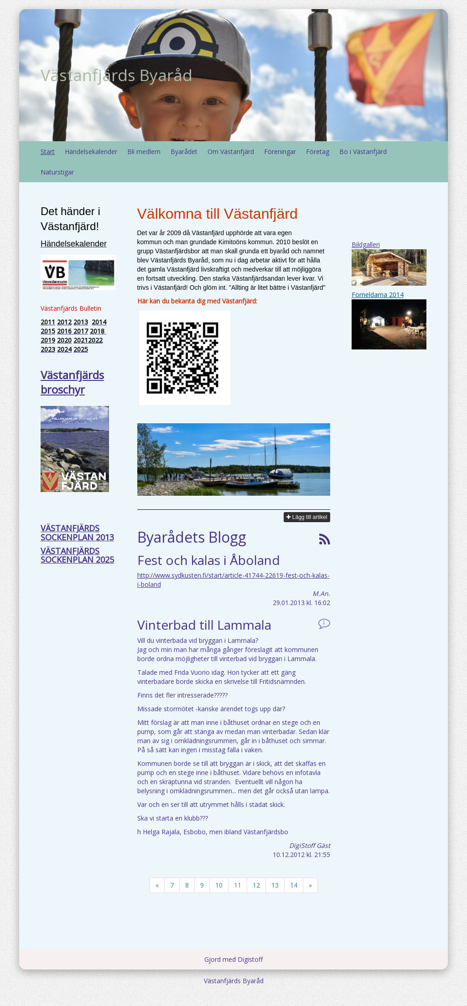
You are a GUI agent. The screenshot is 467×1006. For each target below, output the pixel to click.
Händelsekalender (91, 151)
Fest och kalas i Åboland (208, 560)
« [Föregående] (157, 885)
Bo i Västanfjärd (363, 151)
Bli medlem (144, 151)
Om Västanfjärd (231, 151)
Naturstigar (57, 172)
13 (275, 885)
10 (219, 885)
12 (256, 885)
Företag (317, 151)
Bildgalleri (366, 244)
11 (237, 885)
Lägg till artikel (306, 517)
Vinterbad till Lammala (204, 624)
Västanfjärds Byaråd (116, 75)
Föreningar (280, 151)
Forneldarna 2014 (378, 294)
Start (48, 151)
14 (293, 885)
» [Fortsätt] (310, 885)
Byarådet (184, 151)
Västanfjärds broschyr (72, 382)
